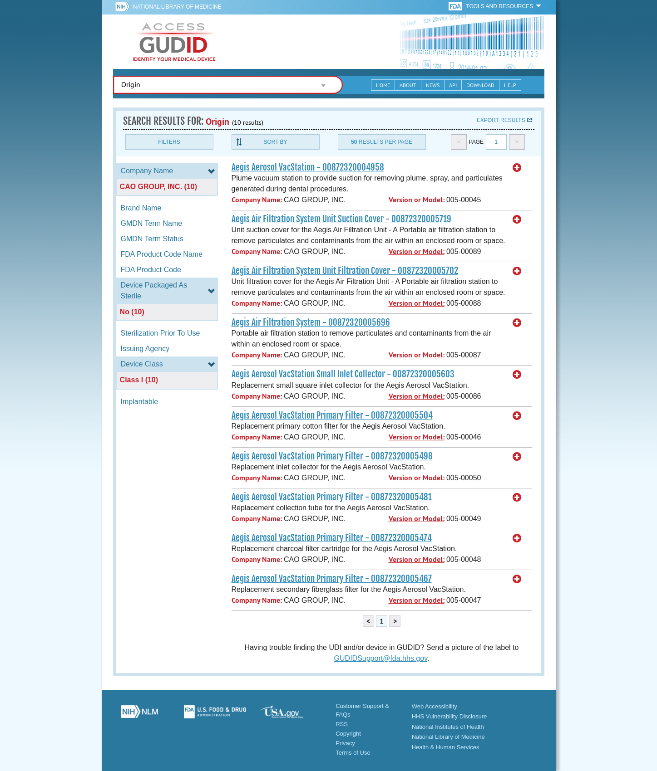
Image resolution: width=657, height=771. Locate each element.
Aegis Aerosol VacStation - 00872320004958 (308, 167)
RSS (342, 724)
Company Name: (257, 200)
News (433, 85)
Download (480, 85)
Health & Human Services (445, 747)
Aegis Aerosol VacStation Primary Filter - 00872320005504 (332, 415)
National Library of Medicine (177, 7)
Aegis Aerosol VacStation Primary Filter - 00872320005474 (332, 537)
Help (510, 85)
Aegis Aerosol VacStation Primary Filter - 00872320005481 (332, 497)
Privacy (345, 743)
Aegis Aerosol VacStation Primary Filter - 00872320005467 (332, 578)
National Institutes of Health (448, 726)
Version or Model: (417, 200)
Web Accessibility (434, 706)
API (453, 85)
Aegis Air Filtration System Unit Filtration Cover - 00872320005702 (345, 270)
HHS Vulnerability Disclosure (449, 716)
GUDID (174, 42)
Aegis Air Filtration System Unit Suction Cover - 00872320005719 (341, 219)
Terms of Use (353, 752)
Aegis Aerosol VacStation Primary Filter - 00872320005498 (332, 456)
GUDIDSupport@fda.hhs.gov (380, 658)
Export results (501, 120)
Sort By (275, 142)
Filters (169, 142)
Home (383, 85)
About (408, 85)
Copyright (348, 733)
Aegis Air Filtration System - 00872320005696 (311, 322)
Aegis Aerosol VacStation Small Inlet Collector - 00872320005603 (343, 374)
